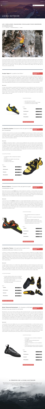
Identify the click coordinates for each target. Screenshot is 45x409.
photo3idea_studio (21, 397)
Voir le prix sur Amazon (36, 73)
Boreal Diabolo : (7, 186)
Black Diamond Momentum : (10, 307)
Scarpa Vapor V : (7, 73)
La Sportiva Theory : (8, 248)
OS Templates (24, 398)
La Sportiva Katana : (8, 128)
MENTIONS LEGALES (22, 400)
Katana (5, 142)
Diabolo (13, 200)
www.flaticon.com (29, 397)
